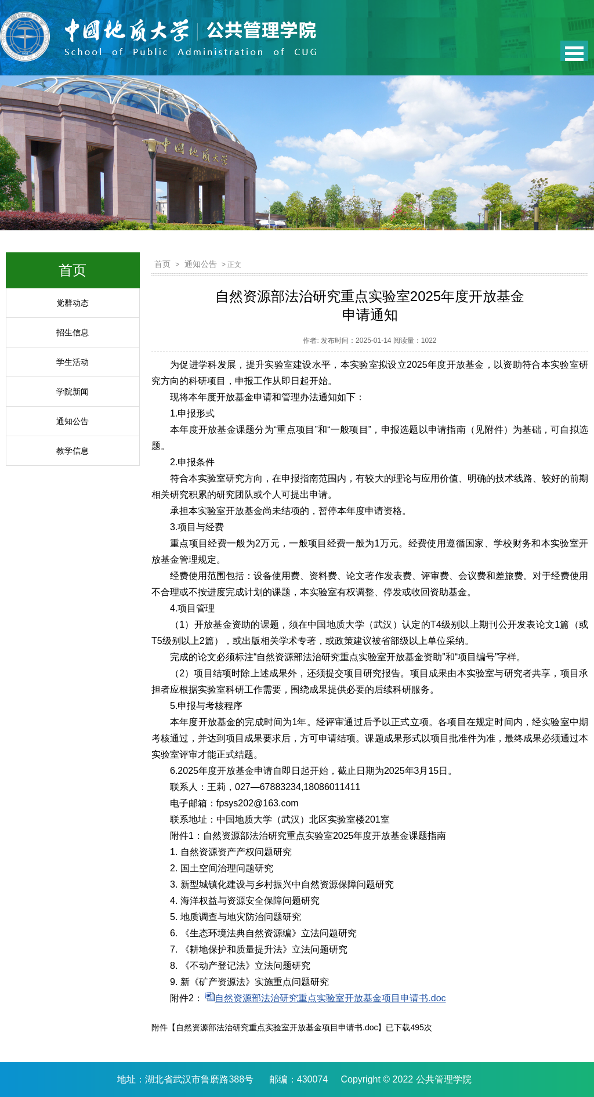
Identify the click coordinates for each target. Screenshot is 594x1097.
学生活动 (72, 362)
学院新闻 (72, 391)
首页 (162, 264)
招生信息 (72, 332)
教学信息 (72, 450)
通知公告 (72, 421)
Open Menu (574, 51)
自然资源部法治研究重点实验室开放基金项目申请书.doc (330, 998)
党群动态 (72, 302)
